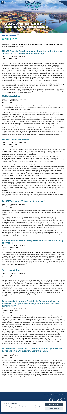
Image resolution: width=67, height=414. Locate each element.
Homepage (5, 35)
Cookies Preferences (54, 408)
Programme (13, 35)
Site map (55, 395)
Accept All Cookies (54, 404)
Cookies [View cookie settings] (62, 395)
